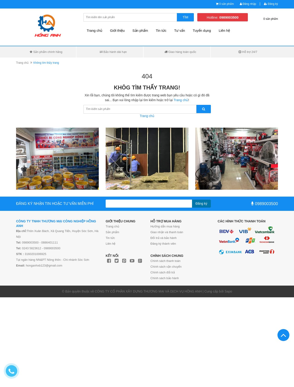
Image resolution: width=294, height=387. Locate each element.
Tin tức (161, 30)
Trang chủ (94, 30)
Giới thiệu (117, 30)
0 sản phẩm (226, 4)
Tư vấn (179, 30)
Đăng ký (271, 4)
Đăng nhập (248, 4)
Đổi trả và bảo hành (163, 238)
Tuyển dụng (202, 30)
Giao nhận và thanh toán (166, 232)
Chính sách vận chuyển (165, 266)
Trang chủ (112, 226)
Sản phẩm (140, 30)
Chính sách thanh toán (165, 261)
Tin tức (110, 238)
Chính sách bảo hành (164, 278)
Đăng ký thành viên (163, 243)
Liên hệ (110, 243)
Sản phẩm (112, 232)
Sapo (228, 291)
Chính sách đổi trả (162, 272)
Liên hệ (224, 30)
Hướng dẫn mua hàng (165, 226)
